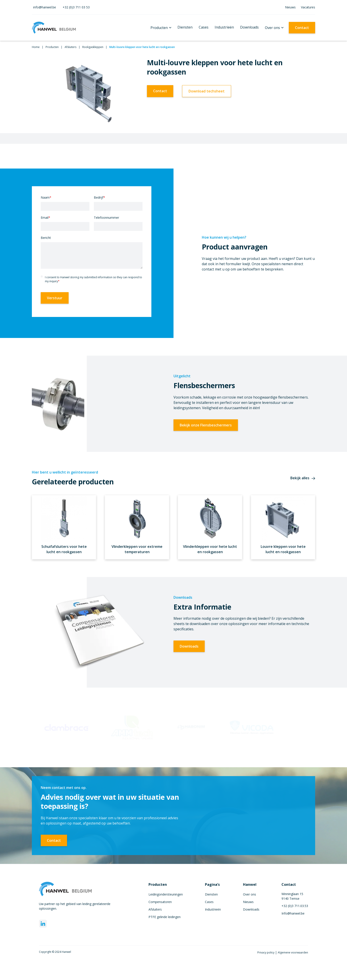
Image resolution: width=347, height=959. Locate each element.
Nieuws (290, 7)
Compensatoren (160, 902)
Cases (203, 27)
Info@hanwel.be (293, 913)
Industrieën (224, 27)
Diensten (185, 27)
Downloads (249, 27)
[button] (160, 27)
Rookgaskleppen (92, 47)
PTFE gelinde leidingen (164, 917)
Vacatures (308, 7)
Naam (46, 197)
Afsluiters (70, 47)
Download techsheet (207, 91)
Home (36, 47)
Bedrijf (99, 197)
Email (45, 217)
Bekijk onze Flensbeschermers (206, 425)
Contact (302, 27)
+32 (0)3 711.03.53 (294, 906)
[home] (54, 28)
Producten (159, 27)
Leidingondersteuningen (165, 894)
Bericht (46, 238)
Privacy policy (266, 952)
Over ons (272, 27)
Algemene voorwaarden (293, 952)
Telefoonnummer (106, 217)
